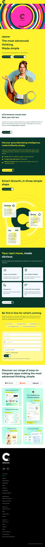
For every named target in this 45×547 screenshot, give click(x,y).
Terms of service (6, 531)
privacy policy (15, 352)
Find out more (6, 56)
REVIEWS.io (5, 483)
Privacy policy (5, 534)
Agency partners (6, 501)
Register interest (19, 56)
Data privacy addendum (8, 536)
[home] (3, 2)
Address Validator (6, 493)
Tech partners (5, 503)
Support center (6, 509)
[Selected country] (5, 342)
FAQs (3, 529)
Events (4, 516)
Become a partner (7, 498)
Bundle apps (5, 480)
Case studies (5, 514)
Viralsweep (5, 490)
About (3, 524)
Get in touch (5, 522)
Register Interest (6, 189)
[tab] (9, 383)
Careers (4, 526)
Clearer (4, 478)
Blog (3, 511)
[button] (43, 2)
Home (3, 475)
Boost (3, 485)
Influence (4, 488)
